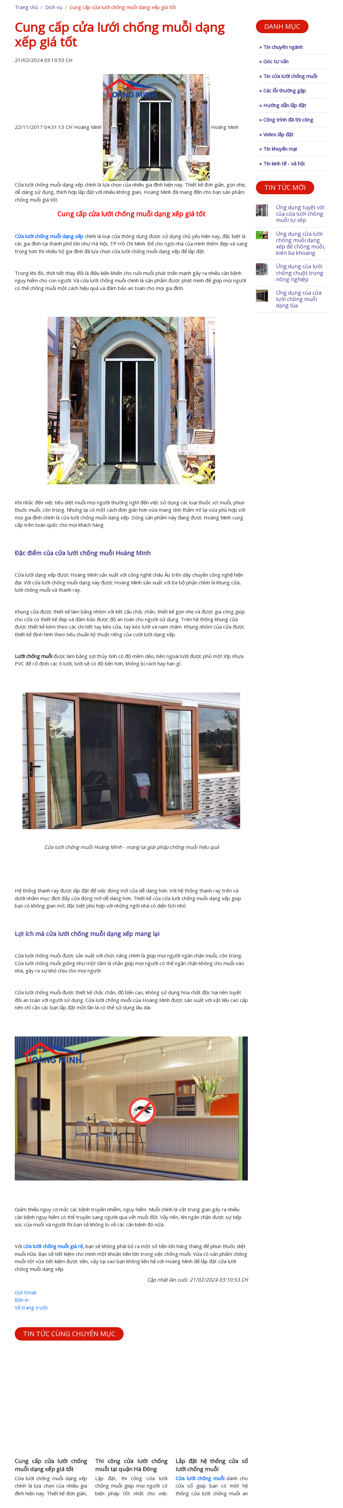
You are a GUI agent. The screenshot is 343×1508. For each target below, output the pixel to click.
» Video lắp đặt (276, 134)
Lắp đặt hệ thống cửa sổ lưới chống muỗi (212, 1465)
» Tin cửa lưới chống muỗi (288, 76)
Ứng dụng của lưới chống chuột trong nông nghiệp (299, 273)
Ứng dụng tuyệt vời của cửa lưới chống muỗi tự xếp (300, 214)
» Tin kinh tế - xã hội (281, 163)
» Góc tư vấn (273, 61)
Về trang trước (31, 1307)
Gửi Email (25, 1292)
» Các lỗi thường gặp (282, 90)
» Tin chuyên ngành (281, 47)
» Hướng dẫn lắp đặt (282, 105)
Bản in (21, 1299)
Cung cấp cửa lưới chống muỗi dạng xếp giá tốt (51, 1465)
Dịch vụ (53, 7)
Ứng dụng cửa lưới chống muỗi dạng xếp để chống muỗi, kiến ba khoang (300, 243)
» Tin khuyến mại (278, 148)
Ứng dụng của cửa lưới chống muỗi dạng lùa (299, 299)
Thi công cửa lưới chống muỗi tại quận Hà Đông (131, 1465)
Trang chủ (26, 7)
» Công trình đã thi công (286, 119)
